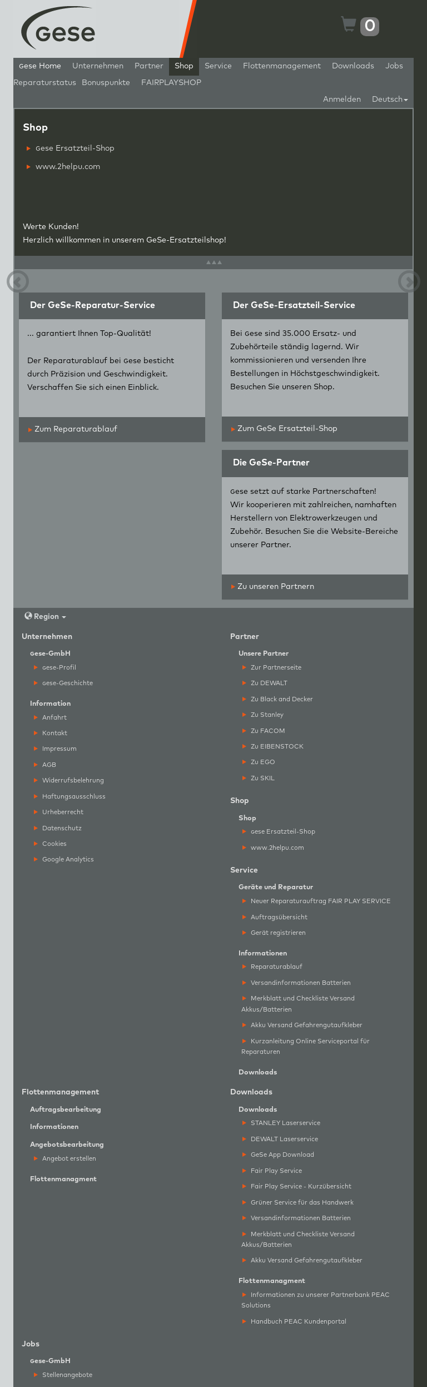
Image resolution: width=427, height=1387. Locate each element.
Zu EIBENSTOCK (273, 747)
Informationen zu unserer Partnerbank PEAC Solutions (315, 1300)
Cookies (50, 844)
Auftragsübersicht (274, 917)
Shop (184, 66)
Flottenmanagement (282, 66)
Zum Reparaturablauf (72, 429)
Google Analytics (64, 859)
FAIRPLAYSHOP (171, 83)
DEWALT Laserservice (280, 1139)
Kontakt (50, 733)
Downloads (353, 66)
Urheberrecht (58, 812)
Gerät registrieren (274, 933)
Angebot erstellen (65, 1159)
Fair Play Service (272, 1171)
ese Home (40, 66)
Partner (149, 66)
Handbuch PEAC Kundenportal (294, 1322)
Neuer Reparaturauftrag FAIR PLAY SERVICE (316, 901)
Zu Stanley (263, 715)
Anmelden (342, 99)
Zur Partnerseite (271, 668)
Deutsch (390, 99)
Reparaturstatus (44, 83)
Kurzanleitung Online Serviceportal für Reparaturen (305, 1046)
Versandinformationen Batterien (296, 983)
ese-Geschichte (63, 683)
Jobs (394, 66)
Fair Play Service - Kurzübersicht (296, 1186)
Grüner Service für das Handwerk (298, 1203)
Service (218, 66)
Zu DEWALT (264, 683)
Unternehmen (97, 66)
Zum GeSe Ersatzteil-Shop (284, 429)
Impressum (55, 749)
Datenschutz (58, 828)
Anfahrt (50, 718)
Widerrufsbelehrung (69, 780)
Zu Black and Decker (277, 699)
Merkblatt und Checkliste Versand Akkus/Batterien (298, 1003)
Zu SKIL (258, 778)
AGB (45, 765)
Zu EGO (258, 762)
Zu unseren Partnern (272, 587)
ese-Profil (55, 668)
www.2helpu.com (63, 167)
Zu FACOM (263, 731)
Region (45, 616)
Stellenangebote (63, 1375)
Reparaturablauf (272, 967)
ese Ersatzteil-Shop (71, 148)
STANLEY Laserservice (281, 1123)
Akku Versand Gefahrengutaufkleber (302, 1025)
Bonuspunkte (106, 83)
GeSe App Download (278, 1155)
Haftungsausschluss (70, 797)
